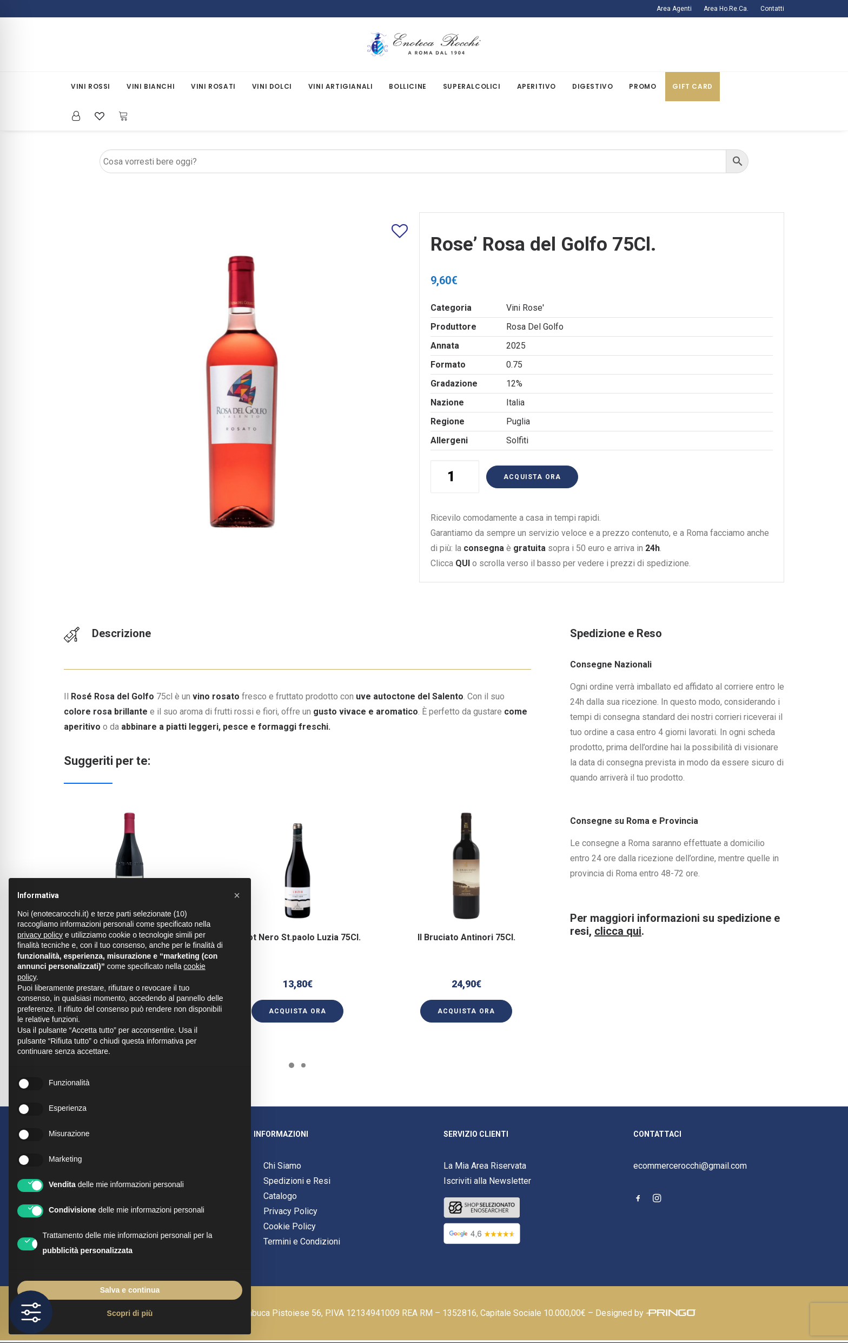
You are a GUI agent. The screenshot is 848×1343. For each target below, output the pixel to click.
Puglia (518, 421)
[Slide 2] (303, 1065)
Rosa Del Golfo (535, 327)
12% (514, 383)
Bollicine (407, 86)
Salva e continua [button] (130, 1290)
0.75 (514, 364)
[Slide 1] (291, 1065)
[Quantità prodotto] (454, 476)
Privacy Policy (290, 1211)
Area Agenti (674, 8)
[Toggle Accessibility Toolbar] (31, 1312)
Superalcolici (472, 86)
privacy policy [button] (40, 935)
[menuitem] (677, 8)
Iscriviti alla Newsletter (487, 1181)
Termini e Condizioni (301, 1241)
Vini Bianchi (151, 86)
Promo (642, 86)
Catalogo (280, 1196)
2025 (516, 345)
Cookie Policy (289, 1226)
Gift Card (692, 86)
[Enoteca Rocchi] (424, 44)
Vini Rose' (525, 308)
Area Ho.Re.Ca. (726, 8)
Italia (515, 402)
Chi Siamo (282, 1166)
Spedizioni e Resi (296, 1181)
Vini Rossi (90, 86)
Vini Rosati (213, 86)
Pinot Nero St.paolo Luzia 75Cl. (297, 925)
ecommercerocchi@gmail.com (690, 1166)
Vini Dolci (272, 86)
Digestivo (592, 86)
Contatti (772, 8)
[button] (297, 889)
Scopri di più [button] (130, 1313)
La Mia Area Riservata (484, 1166)
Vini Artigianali (340, 86)
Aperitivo (536, 86)
